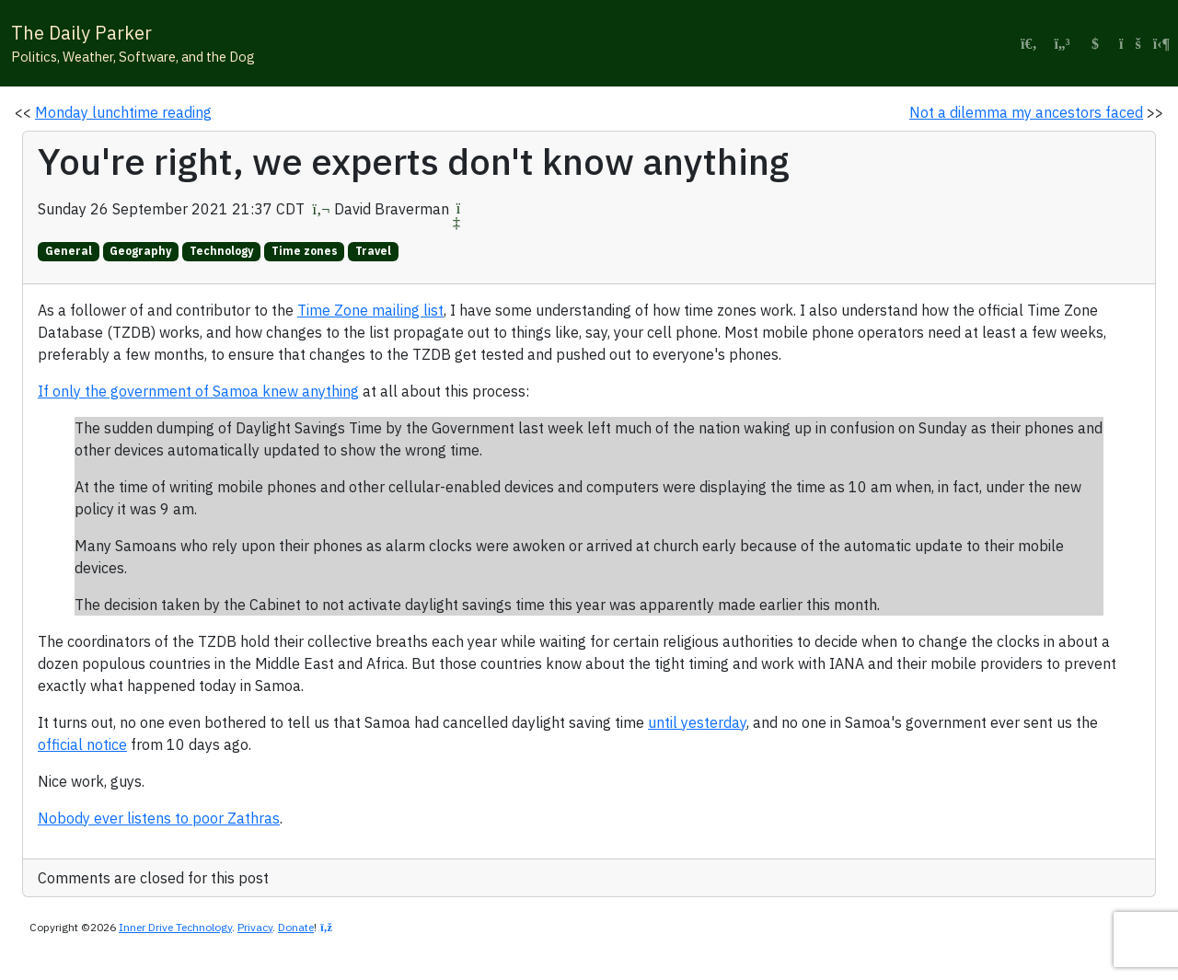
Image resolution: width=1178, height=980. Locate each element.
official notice (82, 744)
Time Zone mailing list (370, 310)
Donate (296, 927)
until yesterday (697, 722)
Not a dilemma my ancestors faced (1026, 112)
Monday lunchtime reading (123, 112)
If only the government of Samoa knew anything (198, 391)
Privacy (254, 927)
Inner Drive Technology (175, 927)
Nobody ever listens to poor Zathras (159, 818)
